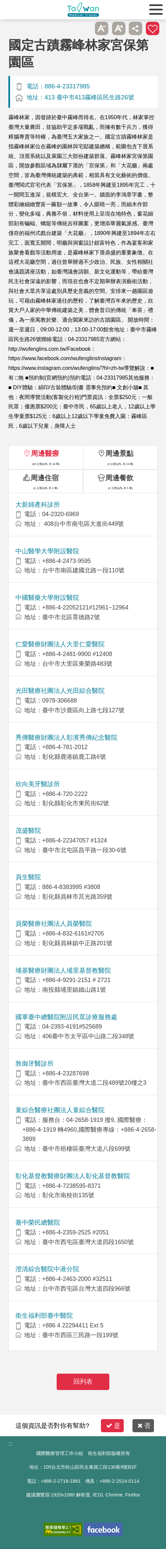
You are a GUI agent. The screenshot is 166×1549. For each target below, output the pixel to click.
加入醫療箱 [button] (152, 28)
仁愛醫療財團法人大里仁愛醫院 (60, 644)
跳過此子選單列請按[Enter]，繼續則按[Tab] (85, 28)
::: (10, 1444)
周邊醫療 (45, 453)
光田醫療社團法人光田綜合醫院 (60, 690)
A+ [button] (118, 28)
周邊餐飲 (119, 478)
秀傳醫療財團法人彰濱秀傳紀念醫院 (66, 737)
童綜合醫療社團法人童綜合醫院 (60, 1110)
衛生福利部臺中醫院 (44, 1315)
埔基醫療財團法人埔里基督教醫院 (63, 970)
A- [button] (101, 28)
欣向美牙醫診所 (37, 784)
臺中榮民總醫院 (37, 1222)
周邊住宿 (45, 478)
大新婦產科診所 (37, 504)
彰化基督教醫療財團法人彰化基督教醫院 (72, 1175)
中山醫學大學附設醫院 (47, 551)
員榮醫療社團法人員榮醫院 (53, 923)
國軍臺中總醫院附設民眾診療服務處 (66, 1017)
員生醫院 (28, 877)
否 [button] (144, 1425)
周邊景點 (119, 453)
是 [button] (113, 1425)
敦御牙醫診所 (34, 1063)
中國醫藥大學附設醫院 (47, 597)
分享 (135, 28)
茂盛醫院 (28, 830)
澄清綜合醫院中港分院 (47, 1269)
